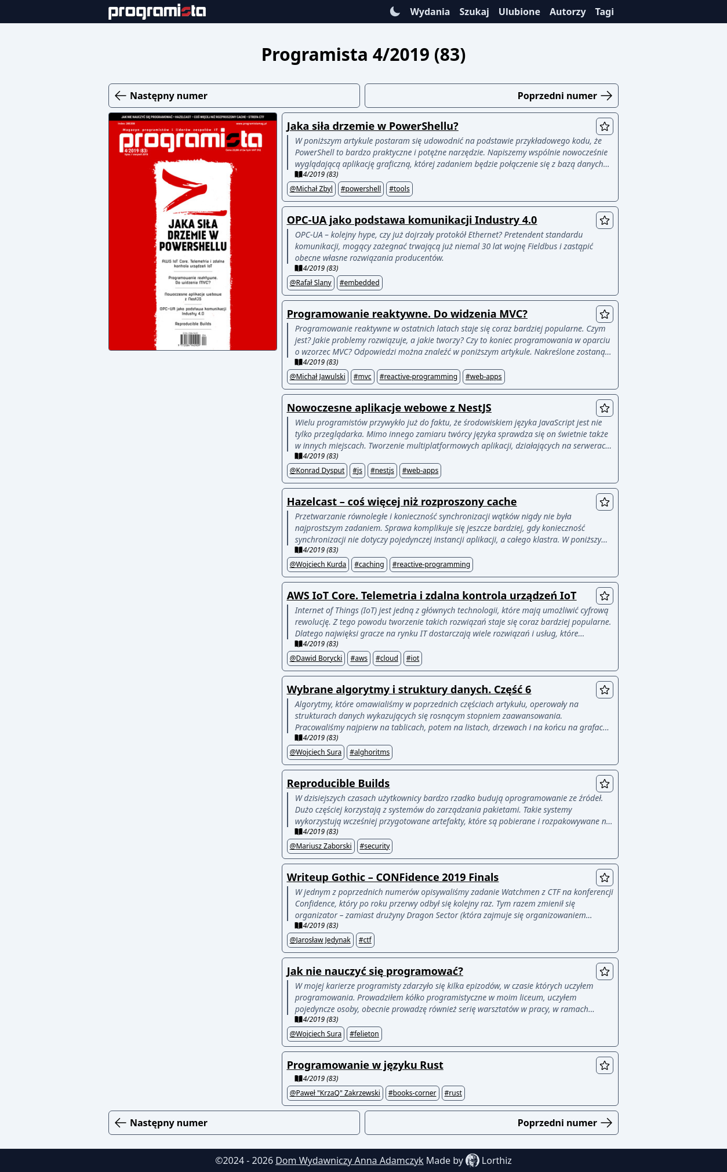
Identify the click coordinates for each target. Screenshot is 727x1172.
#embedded (360, 282)
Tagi (604, 11)
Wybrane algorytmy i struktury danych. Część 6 (409, 689)
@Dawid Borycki (316, 658)
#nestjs (382, 470)
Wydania (430, 11)
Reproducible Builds (338, 783)
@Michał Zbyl (311, 189)
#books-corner (412, 1093)
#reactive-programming (418, 376)
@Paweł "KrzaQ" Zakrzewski (335, 1093)
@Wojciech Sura (315, 752)
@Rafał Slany (311, 282)
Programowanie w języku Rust (365, 1065)
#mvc (363, 376)
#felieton (364, 1034)
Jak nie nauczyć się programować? (375, 971)
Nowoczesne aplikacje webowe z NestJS (389, 407)
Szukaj (474, 11)
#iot (412, 658)
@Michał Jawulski (318, 376)
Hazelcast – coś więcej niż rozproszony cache (402, 501)
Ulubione (519, 11)
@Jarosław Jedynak (320, 940)
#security (375, 846)
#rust (453, 1093)
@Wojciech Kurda (318, 564)
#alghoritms (370, 752)
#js (357, 470)
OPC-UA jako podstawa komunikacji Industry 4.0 (412, 220)
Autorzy (568, 11)
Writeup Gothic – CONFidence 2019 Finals (393, 877)
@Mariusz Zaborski (321, 846)
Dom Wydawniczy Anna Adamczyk (349, 1160)
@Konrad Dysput (317, 470)
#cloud (387, 658)
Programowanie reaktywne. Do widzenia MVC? (407, 314)
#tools (399, 189)
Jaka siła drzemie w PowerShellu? (373, 126)
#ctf (365, 940)
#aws (359, 658)
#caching (369, 564)
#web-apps (483, 376)
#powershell (361, 189)
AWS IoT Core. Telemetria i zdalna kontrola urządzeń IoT (432, 595)
